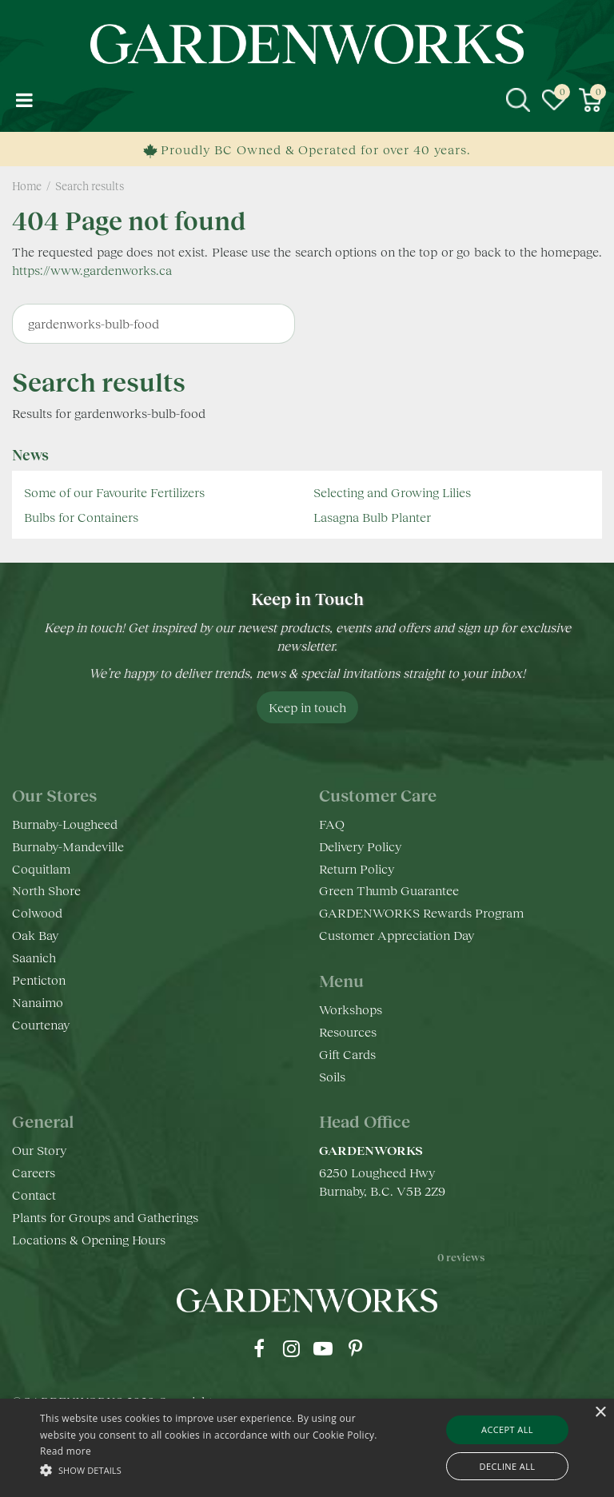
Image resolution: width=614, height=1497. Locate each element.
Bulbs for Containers (81, 516)
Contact (34, 1194)
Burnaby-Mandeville (68, 846)
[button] (213, 1469)
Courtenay (41, 1024)
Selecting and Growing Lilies (392, 492)
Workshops (350, 1009)
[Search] (153, 324)
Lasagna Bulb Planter (372, 516)
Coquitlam (41, 868)
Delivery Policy (360, 846)
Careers (33, 1172)
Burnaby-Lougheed (65, 823)
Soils (332, 1076)
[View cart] (590, 100)
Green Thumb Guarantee (389, 890)
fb (259, 1348)
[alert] (307, 1448)
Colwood (37, 912)
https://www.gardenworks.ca (92, 269)
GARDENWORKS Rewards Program (421, 912)
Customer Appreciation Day (396, 934)
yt (323, 1348)
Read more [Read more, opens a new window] (65, 1451)
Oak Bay (35, 934)
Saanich (34, 957)
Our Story (39, 1149)
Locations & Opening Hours (88, 1239)
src (518, 100)
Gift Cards (347, 1053)
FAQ (332, 823)
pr (355, 1348)
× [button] (600, 1413)
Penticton (39, 979)
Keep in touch (307, 707)
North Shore (46, 890)
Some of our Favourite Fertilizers (114, 492)
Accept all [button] (507, 1429)
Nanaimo (37, 1001)
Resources (348, 1031)
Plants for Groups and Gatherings (105, 1216)
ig (291, 1348)
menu (24, 100)
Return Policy (356, 868)
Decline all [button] (508, 1466)
